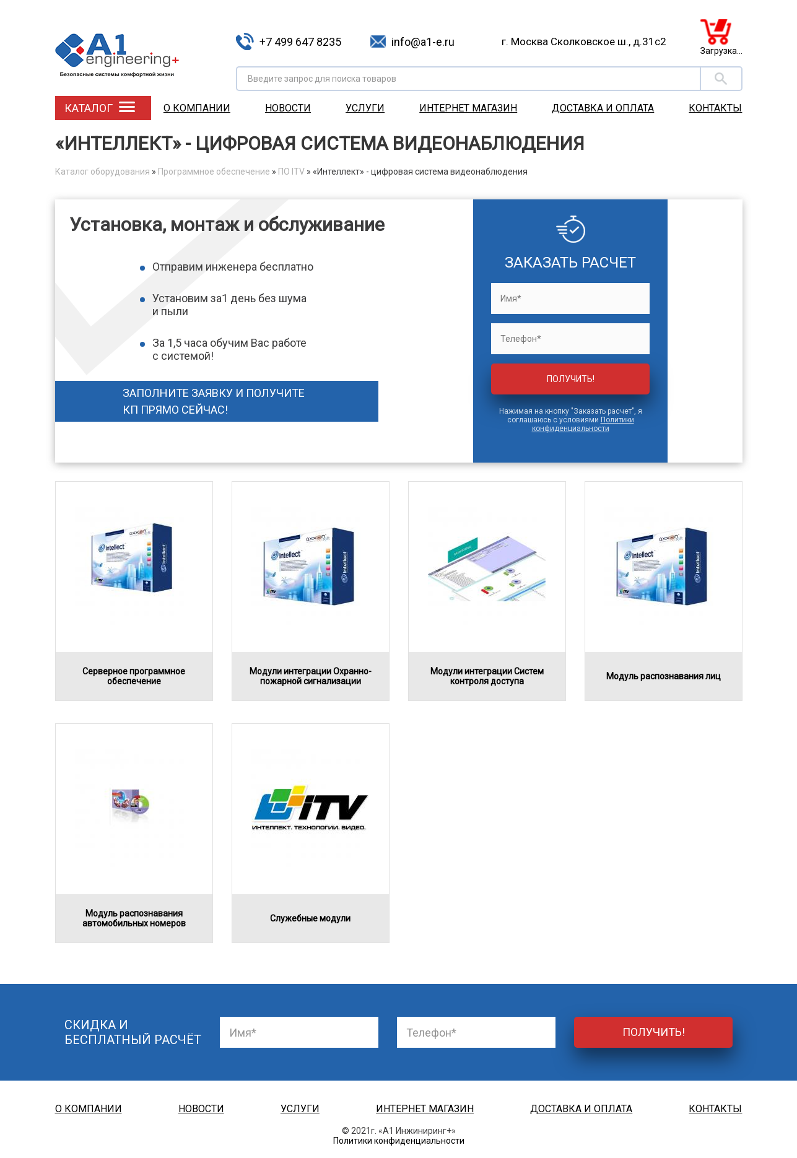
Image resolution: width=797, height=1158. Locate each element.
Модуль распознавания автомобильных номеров (134, 918)
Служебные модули (310, 918)
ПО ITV (291, 171)
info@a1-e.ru (423, 41)
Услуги (365, 108)
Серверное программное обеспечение (133, 676)
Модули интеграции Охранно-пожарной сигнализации (311, 676)
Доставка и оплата (603, 108)
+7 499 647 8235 (300, 41)
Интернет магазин (468, 108)
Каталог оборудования (102, 171)
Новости (288, 108)
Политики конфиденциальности (583, 424)
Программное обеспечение (214, 171)
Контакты (715, 108)
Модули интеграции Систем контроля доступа (487, 676)
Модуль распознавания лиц (663, 676)
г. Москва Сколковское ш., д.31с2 (584, 41)
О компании (196, 108)
